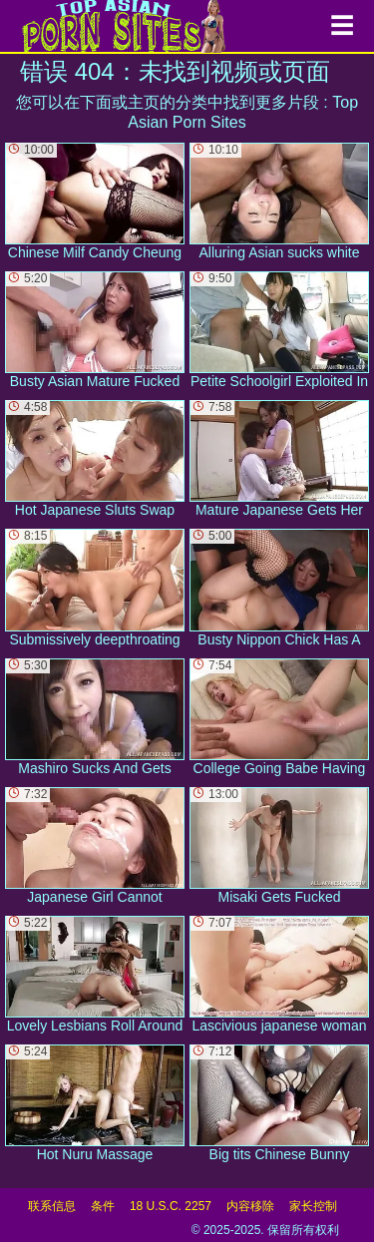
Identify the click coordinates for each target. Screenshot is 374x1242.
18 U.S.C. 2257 (170, 1206)
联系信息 (52, 1206)
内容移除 (250, 1206)
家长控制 (313, 1206)
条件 (103, 1206)
